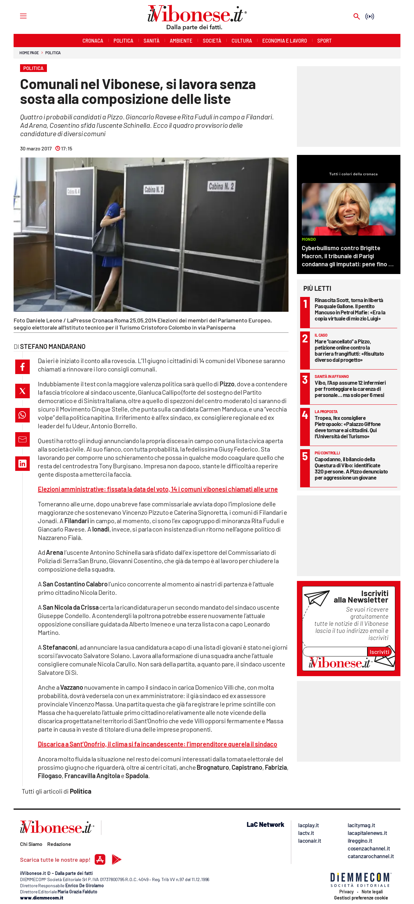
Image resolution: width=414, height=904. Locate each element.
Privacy (346, 891)
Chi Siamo (31, 844)
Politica (53, 52)
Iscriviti (379, 651)
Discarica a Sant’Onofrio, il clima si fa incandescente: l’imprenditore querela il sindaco (157, 744)
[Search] (357, 17)
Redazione (59, 844)
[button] (22, 367)
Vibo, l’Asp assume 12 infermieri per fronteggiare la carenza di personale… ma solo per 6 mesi (350, 388)
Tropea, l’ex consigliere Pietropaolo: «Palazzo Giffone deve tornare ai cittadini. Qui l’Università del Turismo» (348, 426)
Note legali (372, 891)
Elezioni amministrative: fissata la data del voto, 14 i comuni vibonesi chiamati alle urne (158, 489)
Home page (29, 52)
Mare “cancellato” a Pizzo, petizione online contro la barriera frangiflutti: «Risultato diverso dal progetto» (349, 350)
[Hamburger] (17, 15)
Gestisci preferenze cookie (361, 898)
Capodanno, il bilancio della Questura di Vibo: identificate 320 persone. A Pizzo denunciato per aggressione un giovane (351, 468)
